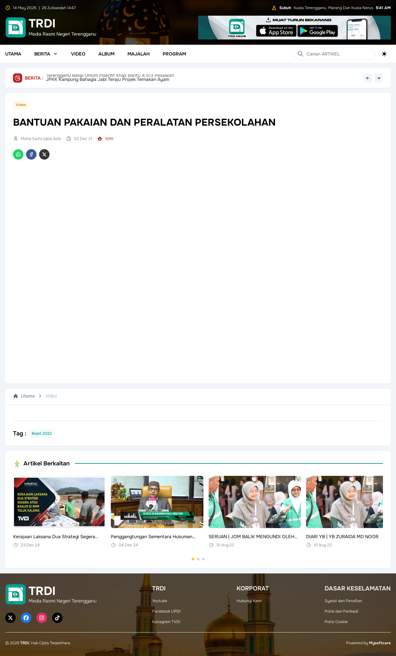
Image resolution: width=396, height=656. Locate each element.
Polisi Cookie (336, 621)
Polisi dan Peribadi (341, 611)
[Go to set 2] (198, 559)
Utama (13, 54)
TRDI (24, 643)
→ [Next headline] (378, 78)
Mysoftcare (380, 643)
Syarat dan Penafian (343, 600)
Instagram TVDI (166, 621)
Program (174, 54)
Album (106, 54)
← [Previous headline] (367, 78)
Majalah (138, 54)
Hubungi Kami (249, 600)
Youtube (159, 600)
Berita (46, 54)
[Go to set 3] (203, 559)
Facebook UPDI (166, 611)
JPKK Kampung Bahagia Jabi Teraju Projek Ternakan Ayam (107, 78)
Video (78, 54)
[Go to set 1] (193, 559)
